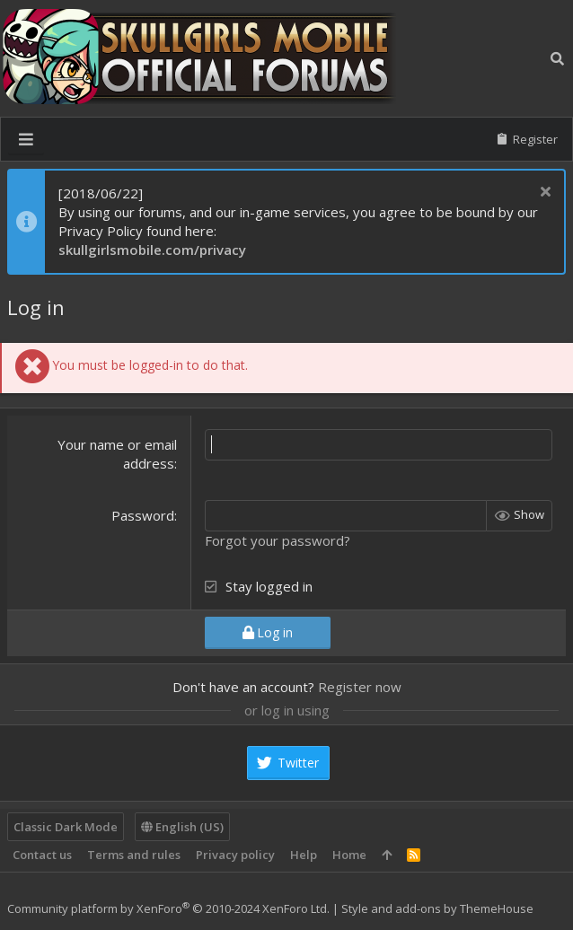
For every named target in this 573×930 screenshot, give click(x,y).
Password (142, 515)
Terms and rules (134, 855)
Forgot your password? (277, 540)
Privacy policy (235, 855)
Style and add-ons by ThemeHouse (437, 908)
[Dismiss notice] (543, 193)
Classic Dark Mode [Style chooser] (65, 827)
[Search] (557, 59)
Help (303, 855)
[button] (26, 139)
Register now (359, 687)
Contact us (42, 855)
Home (349, 855)
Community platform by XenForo (168, 908)
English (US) (182, 827)
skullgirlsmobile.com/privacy (152, 250)
